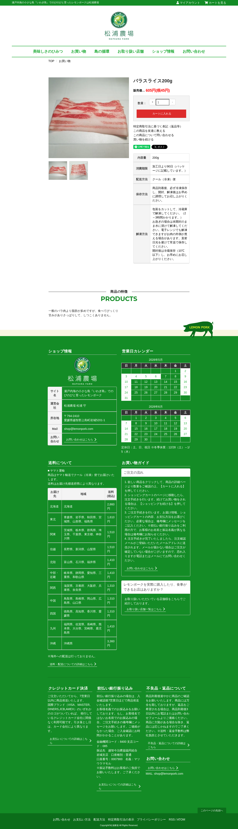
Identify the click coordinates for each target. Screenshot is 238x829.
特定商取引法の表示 (121, 819)
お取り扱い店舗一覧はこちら (144, 609)
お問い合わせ (194, 51)
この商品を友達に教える (149, 130)
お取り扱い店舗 (131, 51)
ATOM (181, 819)
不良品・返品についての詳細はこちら (167, 745)
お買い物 (78, 51)
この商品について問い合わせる (153, 135)
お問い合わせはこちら (79, 439)
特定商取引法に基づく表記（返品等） (158, 126)
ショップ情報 (163, 51)
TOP (51, 61)
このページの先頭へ (212, 810)
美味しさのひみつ (48, 51)
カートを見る (215, 2)
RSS (172, 819)
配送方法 (99, 819)
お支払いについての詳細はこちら (68, 740)
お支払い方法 (82, 819)
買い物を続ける (143, 139)
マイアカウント (188, 2)
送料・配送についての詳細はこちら (71, 664)
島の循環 (101, 51)
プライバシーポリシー (151, 819)
